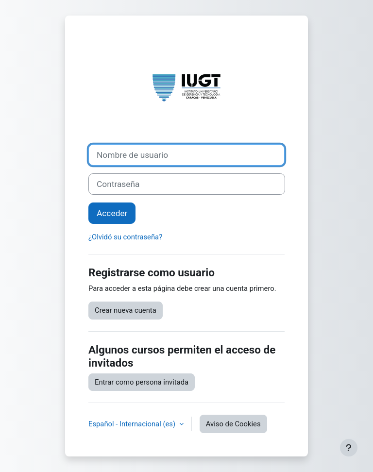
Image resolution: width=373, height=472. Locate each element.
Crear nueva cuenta (125, 310)
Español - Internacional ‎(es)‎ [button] (132, 424)
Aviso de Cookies (233, 424)
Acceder (112, 213)
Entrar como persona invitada (141, 382)
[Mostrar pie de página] (348, 447)
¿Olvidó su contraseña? (125, 237)
